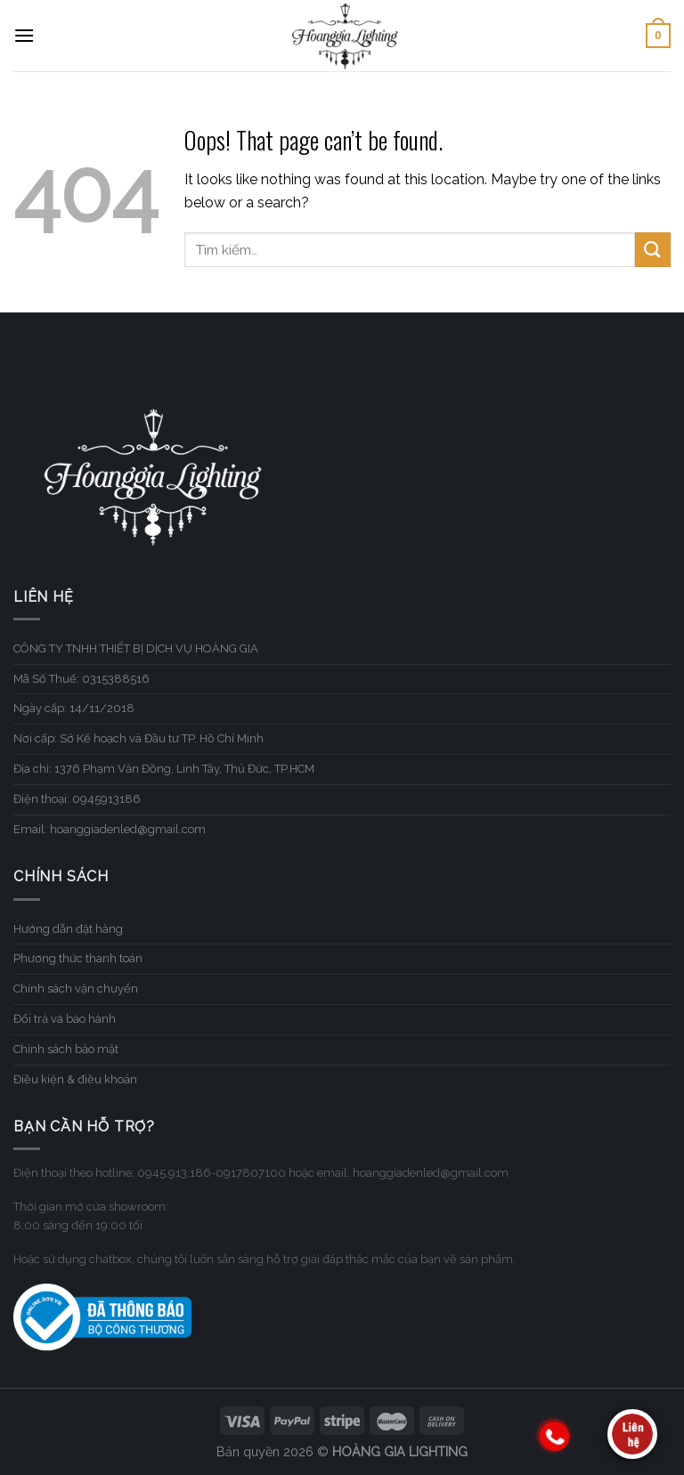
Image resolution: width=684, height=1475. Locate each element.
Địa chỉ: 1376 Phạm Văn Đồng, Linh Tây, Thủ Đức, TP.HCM (163, 768)
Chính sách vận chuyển (75, 988)
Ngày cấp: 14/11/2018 (73, 708)
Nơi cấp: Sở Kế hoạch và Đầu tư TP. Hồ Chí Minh (138, 738)
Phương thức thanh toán (77, 958)
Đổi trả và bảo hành (64, 1018)
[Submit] (653, 249)
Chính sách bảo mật (65, 1049)
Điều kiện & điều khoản (75, 1079)
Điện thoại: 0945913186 (77, 799)
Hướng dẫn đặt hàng (68, 929)
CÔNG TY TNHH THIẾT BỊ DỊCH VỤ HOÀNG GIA (135, 648)
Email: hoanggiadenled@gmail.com (109, 829)
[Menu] (24, 35)
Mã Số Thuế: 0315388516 (81, 678)
